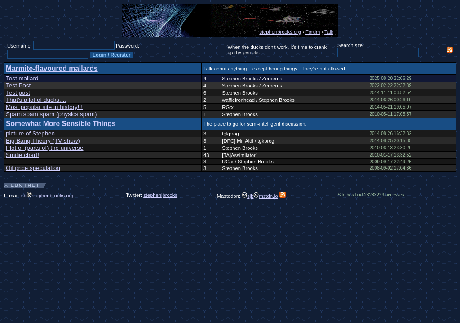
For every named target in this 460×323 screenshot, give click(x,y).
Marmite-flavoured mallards (52, 68)
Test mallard (22, 78)
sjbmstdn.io (260, 196)
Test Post (18, 85)
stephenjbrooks (160, 195)
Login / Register (112, 54)
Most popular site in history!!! (44, 107)
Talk (328, 32)
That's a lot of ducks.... (36, 99)
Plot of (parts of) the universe (45, 147)
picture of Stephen (30, 133)
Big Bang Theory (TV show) (43, 140)
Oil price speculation (33, 168)
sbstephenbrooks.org (47, 195)
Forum (312, 32)
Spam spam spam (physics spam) (51, 114)
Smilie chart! (22, 155)
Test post (18, 92)
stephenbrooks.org (280, 32)
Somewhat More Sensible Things (61, 123)
